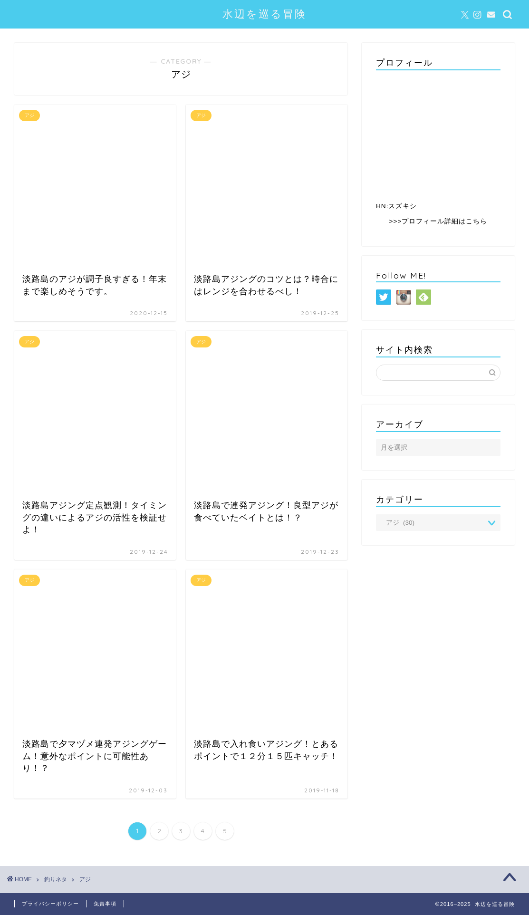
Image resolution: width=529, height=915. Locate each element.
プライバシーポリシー (50, 903)
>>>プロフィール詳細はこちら (438, 221)
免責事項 (105, 903)
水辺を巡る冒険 (264, 13)
